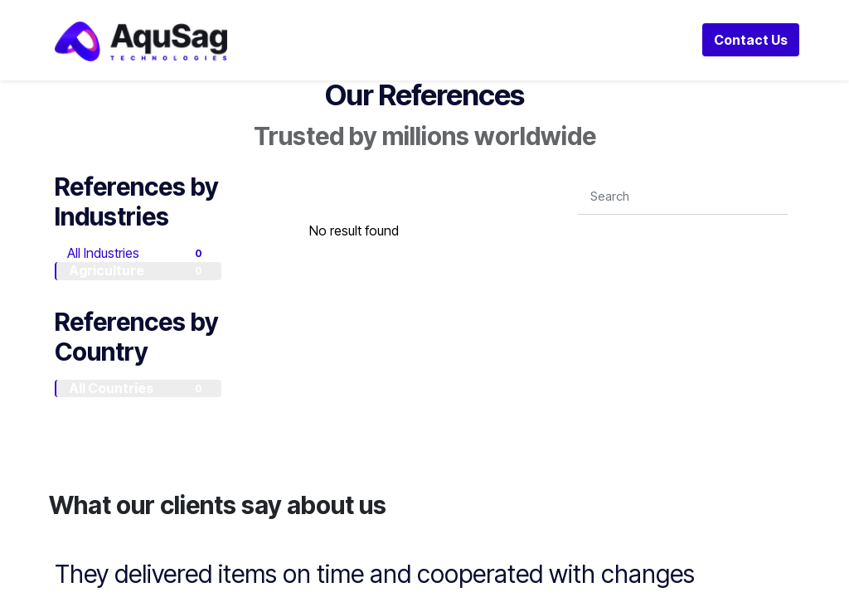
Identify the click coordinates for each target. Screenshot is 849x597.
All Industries (137, 253)
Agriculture (138, 270)
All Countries (138, 388)
